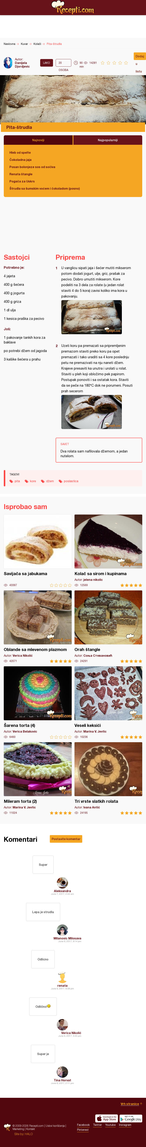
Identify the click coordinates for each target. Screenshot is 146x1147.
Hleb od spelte (20, 152)
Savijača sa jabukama (38, 551)
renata (62, 985)
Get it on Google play (131, 1118)
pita (17, 481)
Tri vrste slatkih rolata (108, 778)
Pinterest (83, 1129)
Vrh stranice (130, 1104)
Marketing (18, 1129)
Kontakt (30, 1129)
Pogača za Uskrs (22, 181)
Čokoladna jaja (20, 159)
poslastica (71, 481)
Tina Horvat (62, 1080)
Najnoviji (38, 140)
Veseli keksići (108, 702)
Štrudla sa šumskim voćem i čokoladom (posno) (44, 188)
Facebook (83, 1124)
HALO (29, 1134)
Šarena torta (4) (38, 702)
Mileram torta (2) (38, 778)
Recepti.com (73, 7)
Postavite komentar (66, 839)
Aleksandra (62, 891)
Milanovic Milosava (67, 938)
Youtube (110, 1124)
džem (50, 481)
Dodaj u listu (140, 57)
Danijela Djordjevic (22, 64)
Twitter (97, 1124)
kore (33, 481)
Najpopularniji (108, 140)
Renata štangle (20, 174)
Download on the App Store (106, 1118)
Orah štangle (108, 626)
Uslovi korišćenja (55, 1125)
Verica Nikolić (71, 1033)
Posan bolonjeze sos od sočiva (32, 167)
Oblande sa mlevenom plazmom (38, 626)
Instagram (125, 1124)
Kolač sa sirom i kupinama (108, 551)
